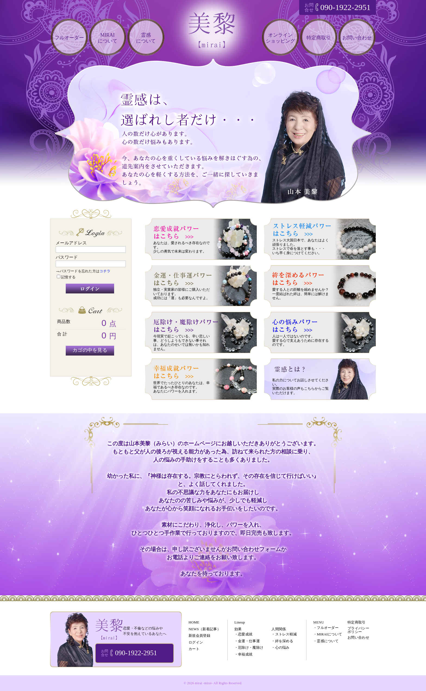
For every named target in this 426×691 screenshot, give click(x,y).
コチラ (104, 271)
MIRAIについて (107, 38)
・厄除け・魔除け (248, 647)
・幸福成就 (243, 654)
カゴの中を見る (90, 350)
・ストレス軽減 (284, 634)
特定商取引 (318, 37)
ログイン (196, 642)
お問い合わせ (357, 37)
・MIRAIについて (327, 634)
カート (194, 649)
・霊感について (326, 641)
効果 (238, 629)
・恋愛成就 (243, 634)
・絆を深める (282, 641)
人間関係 (278, 629)
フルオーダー (69, 37)
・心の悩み (280, 647)
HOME (194, 622)
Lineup (239, 622)
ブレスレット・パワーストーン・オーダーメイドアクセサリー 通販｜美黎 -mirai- (109, 629)
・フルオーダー (326, 628)
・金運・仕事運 (247, 641)
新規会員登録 (199, 636)
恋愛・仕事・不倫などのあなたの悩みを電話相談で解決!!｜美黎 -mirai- (213, 34)
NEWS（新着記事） (205, 629)
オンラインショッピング (280, 38)
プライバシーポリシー (358, 630)
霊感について (146, 38)
